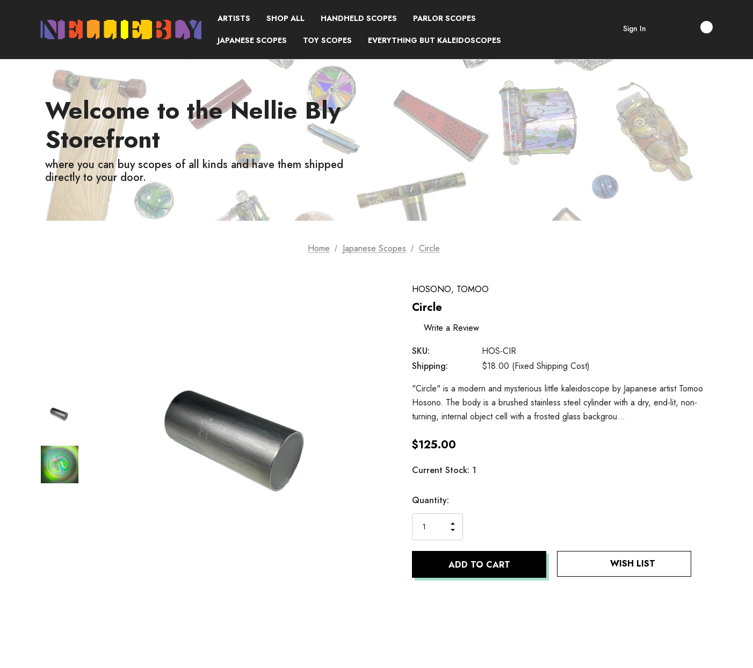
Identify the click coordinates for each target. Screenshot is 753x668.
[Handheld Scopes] (359, 19)
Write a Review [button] (453, 327)
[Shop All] (285, 19)
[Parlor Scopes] (444, 19)
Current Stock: (444, 470)
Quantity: (430, 500)
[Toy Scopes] (327, 41)
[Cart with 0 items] (695, 27)
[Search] (665, 29)
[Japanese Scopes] (252, 41)
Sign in (634, 28)
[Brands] (233, 19)
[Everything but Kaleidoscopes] (434, 41)
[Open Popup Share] (707, 564)
